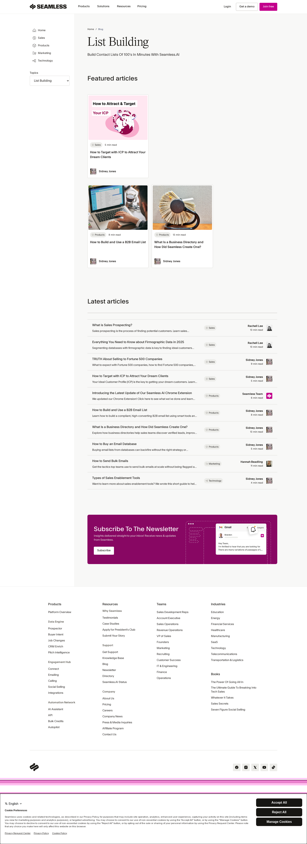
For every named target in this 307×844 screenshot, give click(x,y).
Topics (34, 73)
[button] (84, 7)
